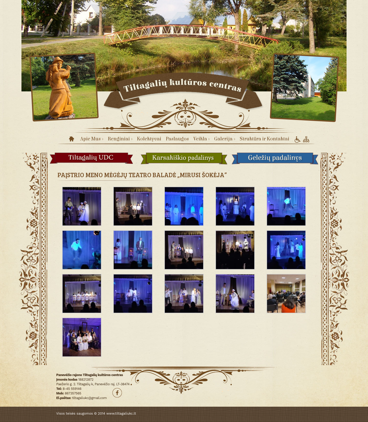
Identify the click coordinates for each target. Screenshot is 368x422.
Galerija (224, 139)
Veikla (201, 139)
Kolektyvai (149, 139)
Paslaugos (177, 139)
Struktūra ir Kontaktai (264, 139)
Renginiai (120, 139)
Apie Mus (91, 139)
